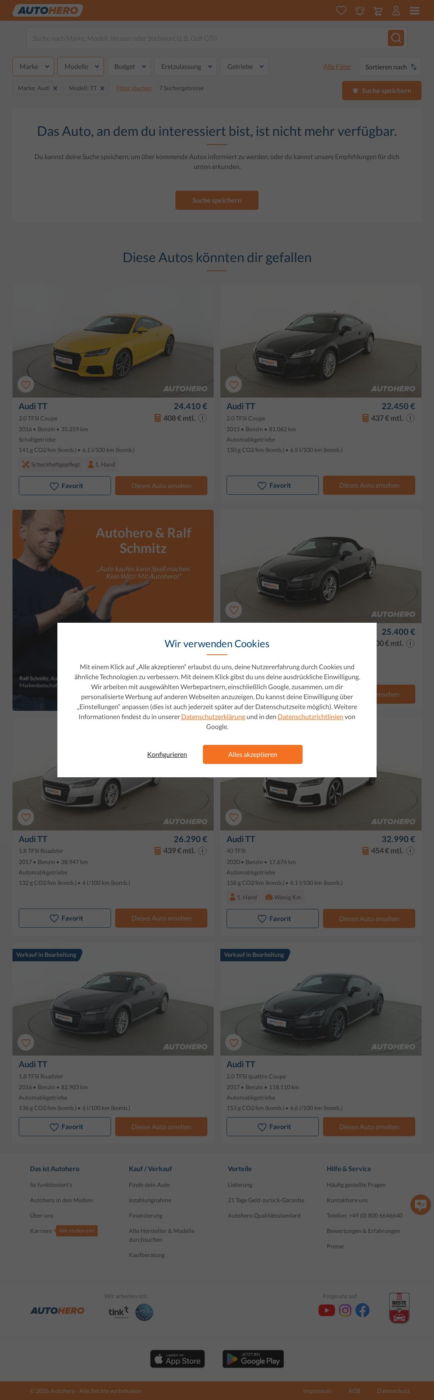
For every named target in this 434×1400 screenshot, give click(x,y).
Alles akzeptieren (252, 754)
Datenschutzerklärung (213, 716)
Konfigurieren (167, 754)
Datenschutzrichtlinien (310, 716)
